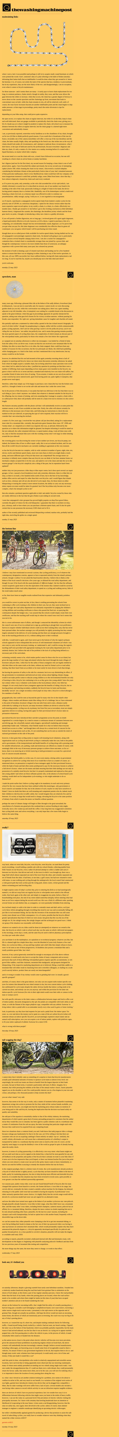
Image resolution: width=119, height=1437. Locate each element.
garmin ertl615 (7, 1422)
